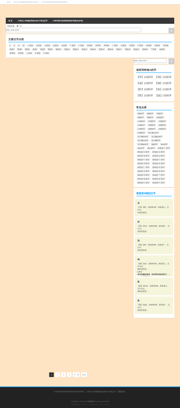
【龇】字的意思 (22, 62)
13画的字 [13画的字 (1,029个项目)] (162, 121)
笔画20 (41, 152)
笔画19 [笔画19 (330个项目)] (136, 49)
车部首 (47, 267)
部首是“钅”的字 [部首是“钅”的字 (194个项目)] (143, 183)
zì (36, 73)
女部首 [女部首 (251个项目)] (55, 45)
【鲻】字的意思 (22, 119)
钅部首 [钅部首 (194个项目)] (37, 53)
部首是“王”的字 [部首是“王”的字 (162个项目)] (143, 171)
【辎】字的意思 (22, 256)
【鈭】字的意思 (22, 237)
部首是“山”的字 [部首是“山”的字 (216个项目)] (158, 156)
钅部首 (47, 210)
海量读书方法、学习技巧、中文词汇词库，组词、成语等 (90, 404)
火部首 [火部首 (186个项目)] (123, 45)
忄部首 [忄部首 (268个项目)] (72, 45)
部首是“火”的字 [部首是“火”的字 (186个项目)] (158, 167)
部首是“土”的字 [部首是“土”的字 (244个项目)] (158, 152)
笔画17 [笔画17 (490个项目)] (119, 49)
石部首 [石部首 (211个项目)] (157, 45)
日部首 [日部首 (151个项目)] (89, 45)
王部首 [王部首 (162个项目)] (132, 45)
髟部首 (47, 171)
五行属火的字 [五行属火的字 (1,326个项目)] (143, 140)
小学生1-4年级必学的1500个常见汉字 (26, 2)
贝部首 (47, 327)
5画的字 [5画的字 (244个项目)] (141, 114)
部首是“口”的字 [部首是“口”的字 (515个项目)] (143, 152)
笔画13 (41, 229)
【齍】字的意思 (22, 81)
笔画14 (41, 73)
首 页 (9, 2)
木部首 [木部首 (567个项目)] (106, 45)
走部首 (47, 286)
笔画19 (41, 92)
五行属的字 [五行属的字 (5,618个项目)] (155, 140)
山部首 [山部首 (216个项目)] (64, 45)
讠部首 (47, 365)
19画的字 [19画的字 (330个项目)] (162, 129)
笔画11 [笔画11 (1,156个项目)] (67, 49)
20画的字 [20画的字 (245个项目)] (141, 133)
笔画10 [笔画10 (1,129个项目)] (58, 49)
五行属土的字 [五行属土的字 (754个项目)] (153, 133)
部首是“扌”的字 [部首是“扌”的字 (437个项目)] (158, 160)
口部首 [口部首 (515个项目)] (38, 45)
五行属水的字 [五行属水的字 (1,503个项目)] (156, 137)
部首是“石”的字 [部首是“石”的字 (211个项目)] (158, 171)
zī (10, 73)
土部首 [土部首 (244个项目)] (47, 45)
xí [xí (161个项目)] (14, 45)
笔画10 (41, 327)
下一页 (76, 375)
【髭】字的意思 (22, 160)
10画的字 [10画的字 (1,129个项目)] (160, 117)
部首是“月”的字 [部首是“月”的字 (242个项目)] (143, 163)
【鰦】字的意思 (22, 141)
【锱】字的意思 (22, 217)
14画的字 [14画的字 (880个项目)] (141, 125)
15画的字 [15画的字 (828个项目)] (151, 125)
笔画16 (41, 133)
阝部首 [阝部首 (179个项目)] (46, 53)
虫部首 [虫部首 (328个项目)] (162, 49)
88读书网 (106, 401)
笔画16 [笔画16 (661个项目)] (110, 49)
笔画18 (41, 190)
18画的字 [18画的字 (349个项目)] (151, 129)
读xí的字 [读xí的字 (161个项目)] (164, 144)
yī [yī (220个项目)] (19, 45)
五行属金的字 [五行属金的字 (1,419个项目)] (143, 144)
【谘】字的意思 (22, 354)
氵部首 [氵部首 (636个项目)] (115, 45)
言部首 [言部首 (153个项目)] (12, 53)
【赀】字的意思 (22, 335)
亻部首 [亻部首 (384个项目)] (30, 45)
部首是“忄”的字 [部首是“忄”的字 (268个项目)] (143, 160)
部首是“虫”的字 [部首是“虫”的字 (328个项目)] (143, 179)
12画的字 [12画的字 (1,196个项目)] (151, 121)
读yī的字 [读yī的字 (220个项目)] (141, 148)
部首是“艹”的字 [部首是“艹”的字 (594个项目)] (158, 175)
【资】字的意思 (22, 313)
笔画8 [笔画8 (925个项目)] (42, 49)
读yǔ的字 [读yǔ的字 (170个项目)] (151, 148)
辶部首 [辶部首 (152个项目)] (29, 53)
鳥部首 (47, 111)
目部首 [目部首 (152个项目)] (148, 45)
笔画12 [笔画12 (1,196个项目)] (76, 49)
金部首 (47, 248)
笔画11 (41, 365)
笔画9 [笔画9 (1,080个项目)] (50, 49)
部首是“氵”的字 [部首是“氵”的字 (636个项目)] (143, 167)
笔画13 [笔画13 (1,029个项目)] (84, 49)
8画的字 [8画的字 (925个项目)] (141, 117)
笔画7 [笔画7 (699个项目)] (35, 49)
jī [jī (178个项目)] (10, 45)
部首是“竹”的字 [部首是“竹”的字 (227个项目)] (143, 175)
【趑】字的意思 (22, 294)
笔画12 (41, 267)
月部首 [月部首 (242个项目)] (98, 45)
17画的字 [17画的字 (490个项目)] (141, 129)
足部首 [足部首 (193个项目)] (20, 53)
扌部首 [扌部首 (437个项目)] (81, 45)
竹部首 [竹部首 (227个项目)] (165, 45)
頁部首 (47, 190)
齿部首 (47, 73)
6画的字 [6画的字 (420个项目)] (150, 114)
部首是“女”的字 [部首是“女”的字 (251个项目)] (143, 156)
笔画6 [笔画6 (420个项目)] (27, 49)
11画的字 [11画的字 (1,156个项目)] (141, 121)
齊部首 (47, 92)
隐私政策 (121, 392)
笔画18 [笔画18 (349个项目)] (128, 49)
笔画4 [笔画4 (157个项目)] (12, 49)
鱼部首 (47, 133)
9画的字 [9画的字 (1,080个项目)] (150, 117)
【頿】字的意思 (22, 179)
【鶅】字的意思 (22, 100)
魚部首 (47, 152)
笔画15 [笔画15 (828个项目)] (102, 49)
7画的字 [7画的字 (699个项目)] (159, 114)
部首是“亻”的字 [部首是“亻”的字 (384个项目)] (164, 148)
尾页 (84, 375)
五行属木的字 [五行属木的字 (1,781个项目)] (143, 137)
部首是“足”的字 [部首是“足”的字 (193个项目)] (158, 179)
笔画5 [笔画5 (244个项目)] (19, 49)
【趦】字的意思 (22, 275)
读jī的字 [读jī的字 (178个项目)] (154, 144)
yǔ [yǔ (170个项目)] (23, 45)
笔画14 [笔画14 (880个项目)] (93, 49)
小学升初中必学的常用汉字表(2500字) (54, 2)
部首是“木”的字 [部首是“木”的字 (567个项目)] (158, 163)
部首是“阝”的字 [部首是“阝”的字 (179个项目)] (158, 183)
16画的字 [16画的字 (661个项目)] (162, 125)
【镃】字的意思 (22, 198)
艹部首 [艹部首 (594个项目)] (153, 49)
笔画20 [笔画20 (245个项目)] (145, 49)
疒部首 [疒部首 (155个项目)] (140, 45)
